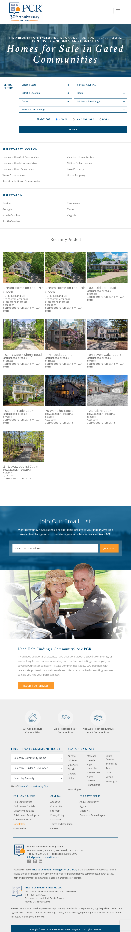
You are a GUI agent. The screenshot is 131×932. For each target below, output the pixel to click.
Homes (61, 119)
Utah (108, 772)
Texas (70, 209)
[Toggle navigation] (117, 11)
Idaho (71, 778)
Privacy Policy (57, 815)
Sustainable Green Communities (22, 181)
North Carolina (11, 215)
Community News (22, 819)
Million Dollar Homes (79, 163)
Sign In (83, 806)
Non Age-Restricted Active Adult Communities (98, 722)
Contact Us (56, 806)
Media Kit (84, 810)
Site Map (55, 810)
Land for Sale (83, 119)
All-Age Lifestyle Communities (32, 722)
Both (104, 119)
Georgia (7, 209)
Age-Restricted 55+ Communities (65, 722)
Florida (7, 203)
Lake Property (75, 169)
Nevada (91, 760)
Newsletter (19, 823)
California (72, 760)
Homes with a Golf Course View (21, 157)
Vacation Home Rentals (80, 157)
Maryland (91, 755)
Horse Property (76, 175)
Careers (54, 828)
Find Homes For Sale (24, 806)
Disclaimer (55, 819)
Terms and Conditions (62, 823)
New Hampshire (92, 766)
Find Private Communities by (35, 749)
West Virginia (74, 789)
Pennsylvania (93, 784)
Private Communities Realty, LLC (43, 887)
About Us (55, 801)
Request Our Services (35, 685)
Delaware (73, 764)
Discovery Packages (23, 810)
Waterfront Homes (14, 175)
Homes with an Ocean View (18, 169)
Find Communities (22, 801)
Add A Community (89, 801)
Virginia (71, 215)
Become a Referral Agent (93, 815)
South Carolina (11, 221)
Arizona (72, 755)
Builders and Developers (26, 815)
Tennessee (73, 203)
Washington (112, 781)
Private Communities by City (33, 786)
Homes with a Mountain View (20, 163)
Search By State (81, 749)
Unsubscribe (19, 828)
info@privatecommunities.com (43, 857)
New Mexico (93, 772)
